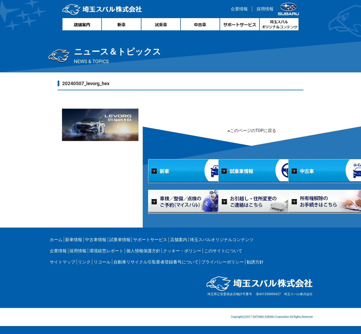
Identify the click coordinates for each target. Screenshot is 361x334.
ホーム (56, 239)
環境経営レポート (106, 250)
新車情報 (73, 239)
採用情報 (265, 8)
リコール (102, 262)
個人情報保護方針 (143, 250)
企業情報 (239, 8)
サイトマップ (62, 262)
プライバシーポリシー (222, 262)
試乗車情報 (120, 239)
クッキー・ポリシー (182, 250)
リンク (84, 262)
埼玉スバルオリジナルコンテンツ (222, 239)
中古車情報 (95, 239)
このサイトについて (223, 250)
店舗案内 (178, 239)
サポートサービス (150, 239)
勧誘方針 (255, 262)
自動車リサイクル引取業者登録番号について (156, 262)
